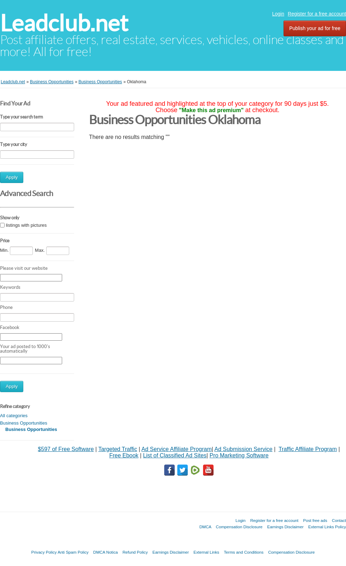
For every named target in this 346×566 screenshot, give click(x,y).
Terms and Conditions (243, 552)
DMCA (205, 526)
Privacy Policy (43, 552)
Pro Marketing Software (238, 455)
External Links (206, 552)
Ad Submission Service (243, 449)
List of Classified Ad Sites (175, 455)
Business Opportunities (23, 423)
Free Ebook (123, 455)
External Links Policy (327, 526)
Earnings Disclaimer (285, 526)
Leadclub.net (64, 23)
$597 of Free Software (66, 449)
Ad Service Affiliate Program (177, 449)
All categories (14, 415)
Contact (339, 520)
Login (278, 14)
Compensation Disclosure (239, 526)
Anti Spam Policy (73, 552)
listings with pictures (26, 225)
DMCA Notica (105, 552)
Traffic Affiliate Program (308, 449)
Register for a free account (317, 14)
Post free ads (315, 520)
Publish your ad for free (314, 28)
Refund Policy (135, 552)
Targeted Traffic (117, 449)
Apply (12, 177)
